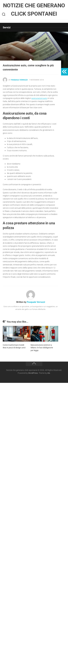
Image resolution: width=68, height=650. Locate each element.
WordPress (33, 373)
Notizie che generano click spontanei (34, 9)
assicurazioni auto (39, 98)
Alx (48, 373)
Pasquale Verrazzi (19, 80)
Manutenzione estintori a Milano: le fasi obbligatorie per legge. (42, 347)
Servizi (7, 27)
